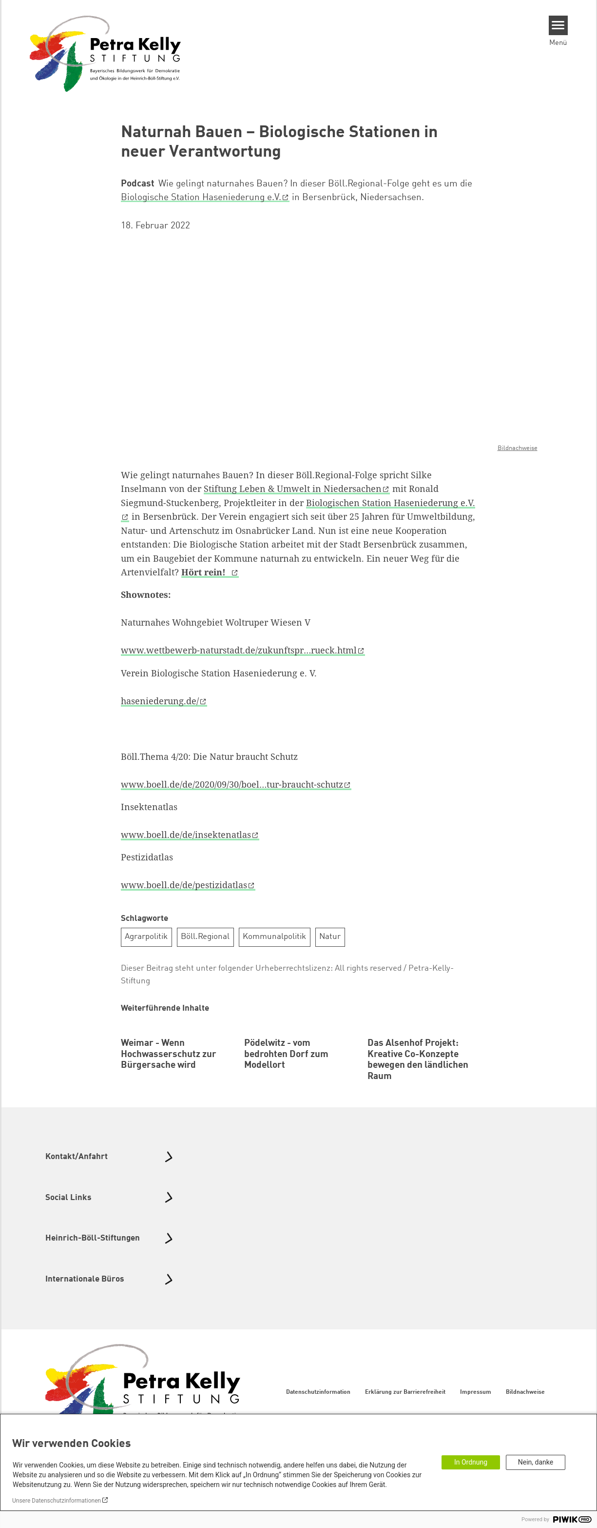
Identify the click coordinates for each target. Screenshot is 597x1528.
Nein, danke (535, 1462)
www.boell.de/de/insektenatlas (186, 834)
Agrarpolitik (146, 937)
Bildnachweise (518, 448)
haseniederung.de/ (160, 701)
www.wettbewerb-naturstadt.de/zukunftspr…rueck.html (239, 650)
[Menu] (558, 25)
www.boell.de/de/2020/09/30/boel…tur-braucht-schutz (232, 784)
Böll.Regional (205, 937)
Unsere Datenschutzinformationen (56, 1500)
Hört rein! (206, 572)
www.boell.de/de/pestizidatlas (184, 885)
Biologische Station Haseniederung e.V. (201, 197)
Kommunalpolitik (274, 937)
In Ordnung (470, 1462)
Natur (330, 937)
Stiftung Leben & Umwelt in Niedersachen (293, 488)
